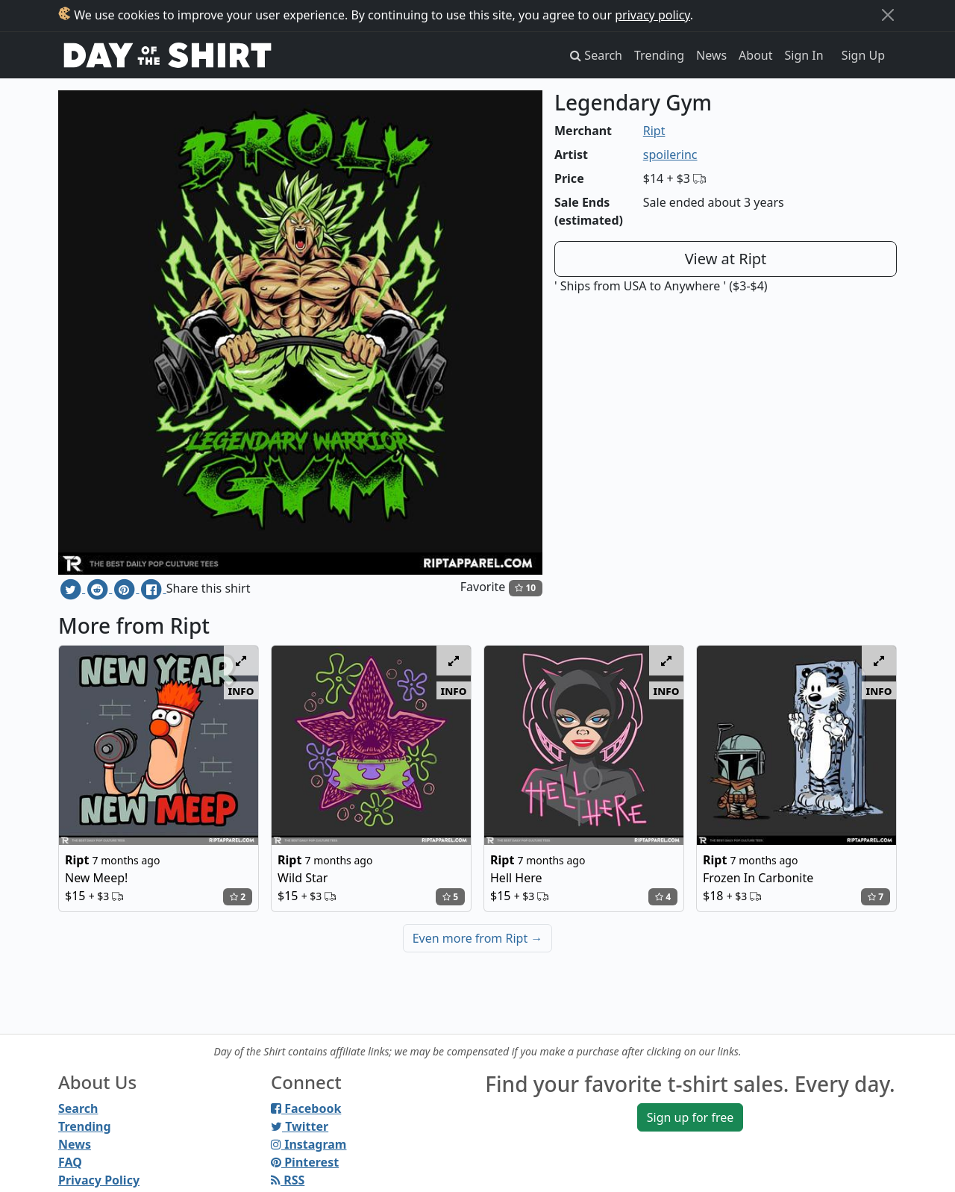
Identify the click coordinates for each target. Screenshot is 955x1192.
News (711, 55)
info (241, 690)
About (755, 55)
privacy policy (652, 15)
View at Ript (726, 259)
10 (525, 587)
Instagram (308, 1144)
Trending (659, 55)
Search (78, 1108)
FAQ (70, 1162)
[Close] (888, 15)
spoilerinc (670, 154)
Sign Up (863, 55)
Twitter (299, 1126)
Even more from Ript (478, 938)
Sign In (804, 55)
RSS (287, 1180)
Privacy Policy (99, 1180)
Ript (654, 130)
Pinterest (305, 1162)
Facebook (306, 1108)
